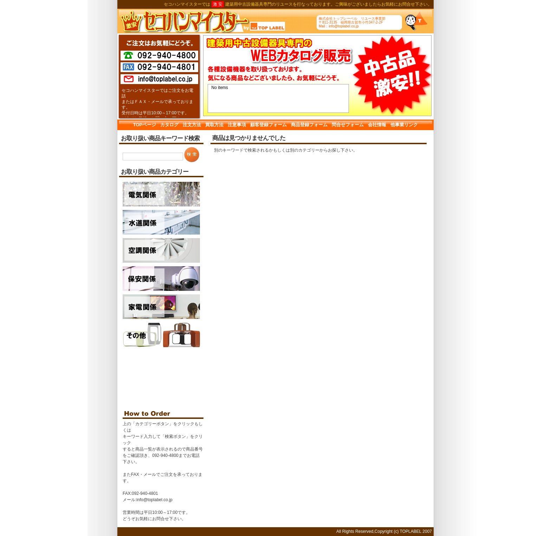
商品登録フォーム (309, 124)
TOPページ (144, 124)
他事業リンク (404, 124)
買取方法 (214, 124)
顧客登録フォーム (268, 124)
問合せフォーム (348, 124)
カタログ (169, 124)
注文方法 (192, 124)
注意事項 (237, 124)
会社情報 (377, 124)
